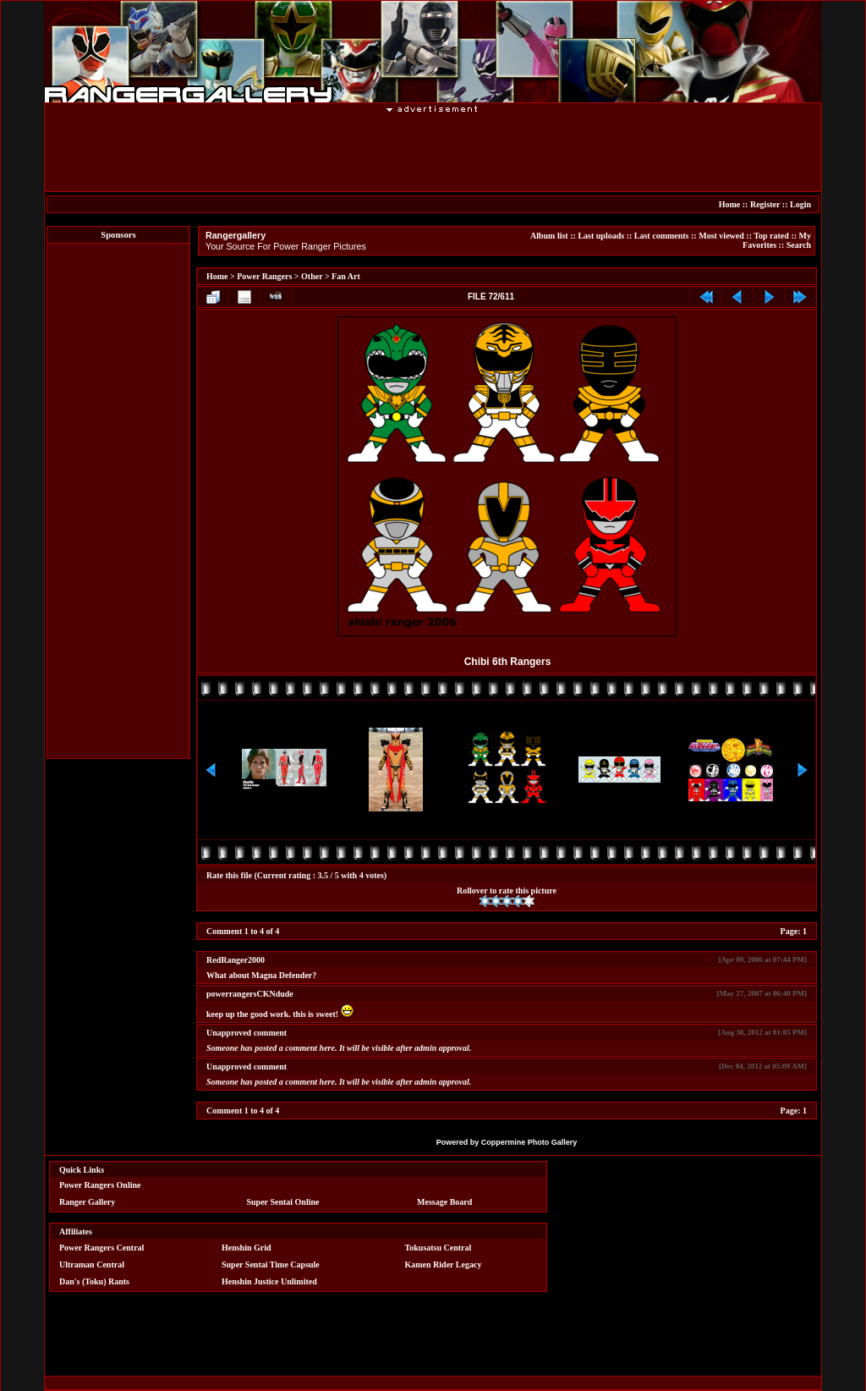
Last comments (661, 235)
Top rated (771, 235)
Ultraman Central (91, 1264)
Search (799, 245)
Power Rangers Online (99, 1185)
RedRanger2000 (235, 960)
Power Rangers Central (101, 1247)
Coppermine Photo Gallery (529, 1142)
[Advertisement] (433, 151)
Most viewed (721, 235)
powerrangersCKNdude (249, 993)
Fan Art (346, 276)
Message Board (444, 1202)
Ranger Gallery (87, 1202)
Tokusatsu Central (438, 1247)
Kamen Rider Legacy (443, 1264)
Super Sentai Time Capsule (271, 1264)
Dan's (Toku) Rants (94, 1281)
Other (311, 276)
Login (800, 204)
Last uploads (601, 235)
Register (765, 204)
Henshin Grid (246, 1247)
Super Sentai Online (283, 1202)
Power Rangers (264, 276)
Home (730, 204)
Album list (549, 235)
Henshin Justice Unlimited (269, 1281)
